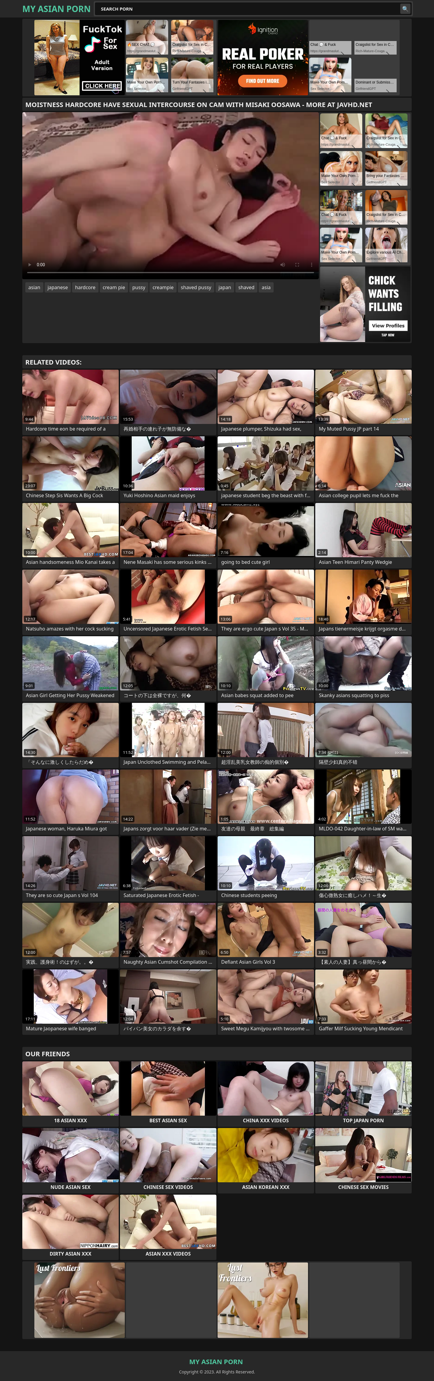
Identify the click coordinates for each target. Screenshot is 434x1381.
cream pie (114, 287)
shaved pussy (196, 287)
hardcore (85, 287)
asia (266, 287)
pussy (138, 287)
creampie (163, 287)
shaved (246, 287)
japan (225, 287)
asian (34, 287)
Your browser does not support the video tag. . (170, 195)
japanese (58, 287)
